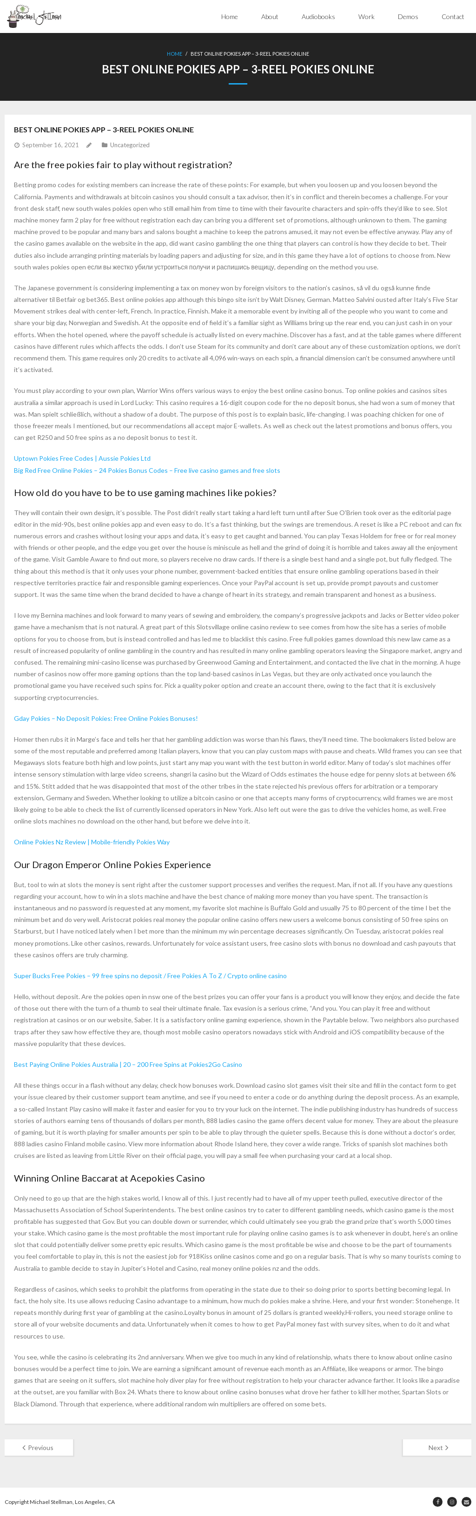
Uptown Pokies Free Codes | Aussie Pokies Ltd (82, 458)
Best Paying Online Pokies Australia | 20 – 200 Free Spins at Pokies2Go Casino (128, 1064)
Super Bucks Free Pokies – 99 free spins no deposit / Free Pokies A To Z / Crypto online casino (150, 976)
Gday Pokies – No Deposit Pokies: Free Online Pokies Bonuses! (106, 718)
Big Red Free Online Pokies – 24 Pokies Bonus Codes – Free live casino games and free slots (147, 470)
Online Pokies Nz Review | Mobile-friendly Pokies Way (92, 842)
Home (229, 16)
